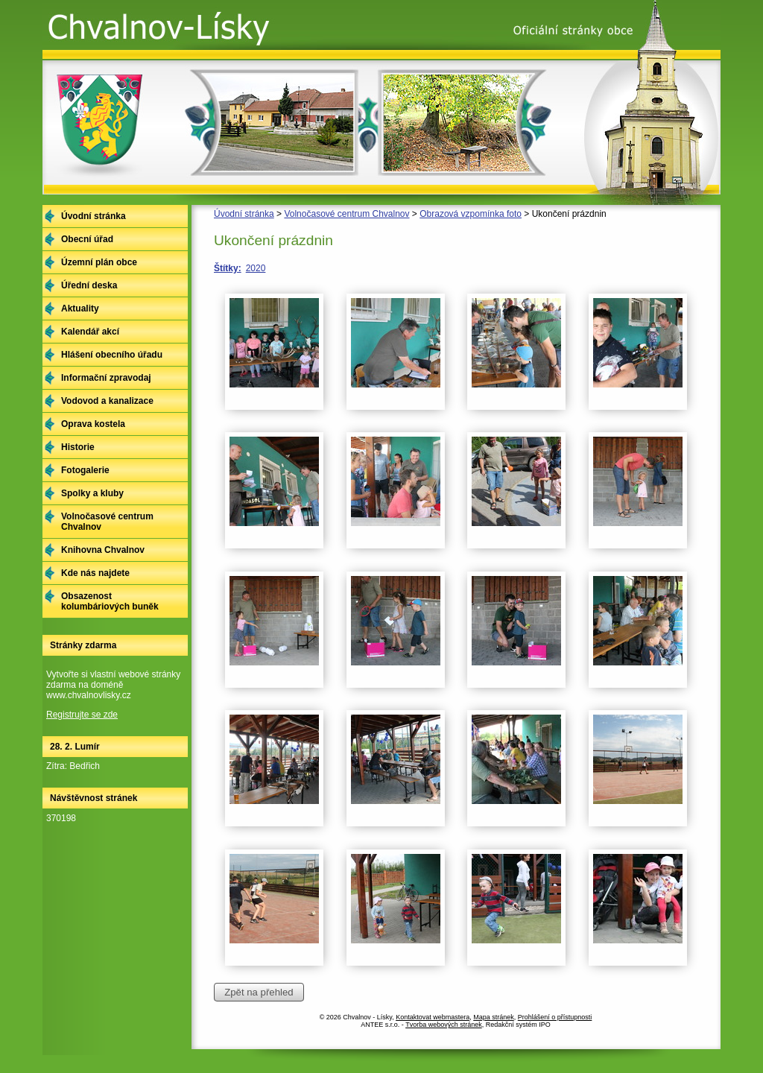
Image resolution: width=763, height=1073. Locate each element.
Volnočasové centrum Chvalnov (346, 214)
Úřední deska (89, 285)
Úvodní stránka (244, 214)
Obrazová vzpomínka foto (471, 214)
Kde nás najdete (95, 573)
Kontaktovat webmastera (432, 1017)
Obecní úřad (87, 239)
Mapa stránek (493, 1017)
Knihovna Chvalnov (103, 550)
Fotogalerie (85, 470)
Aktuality (80, 308)
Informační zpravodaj (106, 378)
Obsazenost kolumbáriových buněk (110, 601)
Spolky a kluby (92, 493)
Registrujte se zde (82, 714)
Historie (78, 447)
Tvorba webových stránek (443, 1024)
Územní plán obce (99, 262)
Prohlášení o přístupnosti (555, 1017)
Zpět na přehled (258, 992)
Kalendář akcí (90, 331)
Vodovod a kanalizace (107, 401)
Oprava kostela (93, 424)
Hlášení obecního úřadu (111, 354)
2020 (256, 268)
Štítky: (227, 268)
